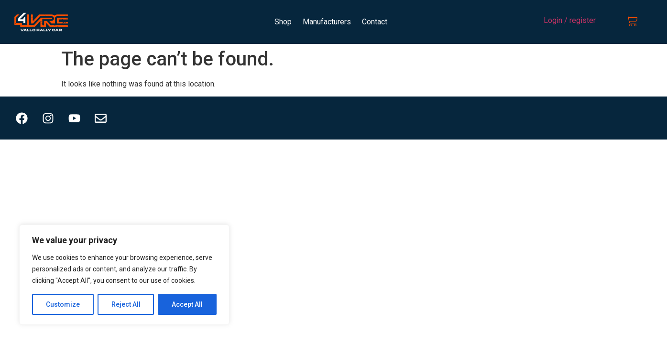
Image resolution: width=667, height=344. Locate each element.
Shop (283, 21)
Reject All (126, 304)
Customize (63, 304)
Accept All (187, 304)
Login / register (570, 20)
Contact (374, 21)
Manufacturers (327, 21)
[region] (124, 275)
